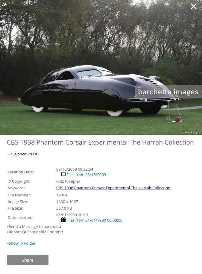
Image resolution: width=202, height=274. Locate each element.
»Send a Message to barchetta (34, 226)
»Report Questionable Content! (35, 231)
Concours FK (26, 154)
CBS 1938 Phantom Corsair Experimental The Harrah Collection (113, 187)
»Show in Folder (21, 243)
